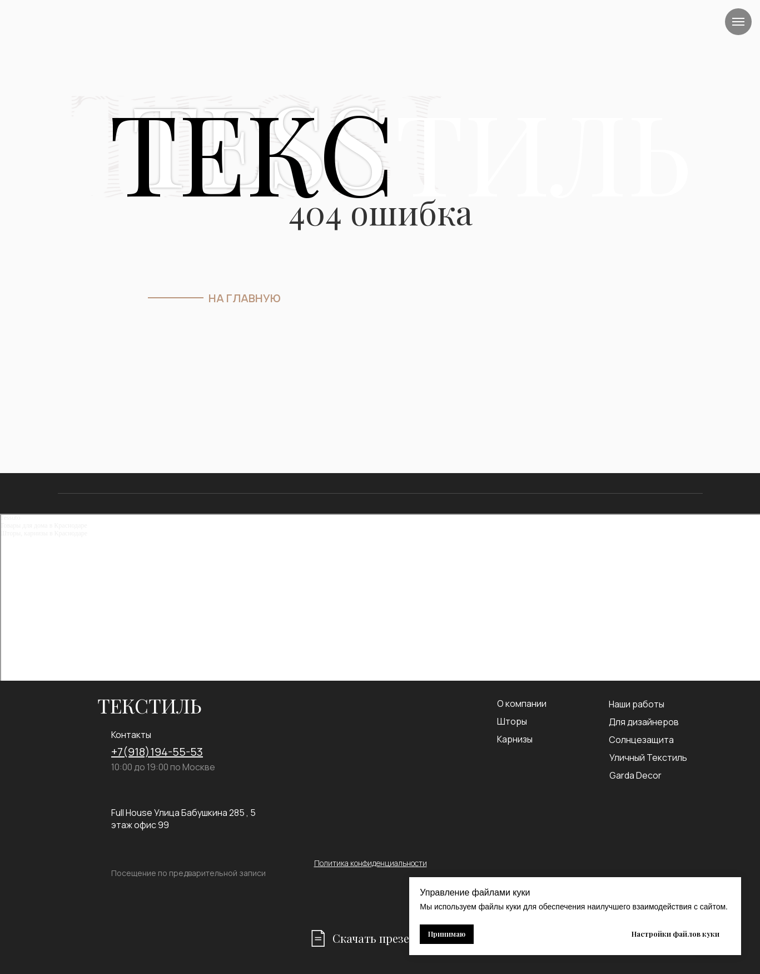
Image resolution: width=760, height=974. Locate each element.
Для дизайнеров (644, 722)
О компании (522, 703)
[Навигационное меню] (738, 22)
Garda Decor (635, 775)
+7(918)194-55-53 (157, 751)
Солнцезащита (641, 740)
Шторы (512, 721)
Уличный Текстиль (648, 757)
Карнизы (515, 739)
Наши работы (636, 704)
